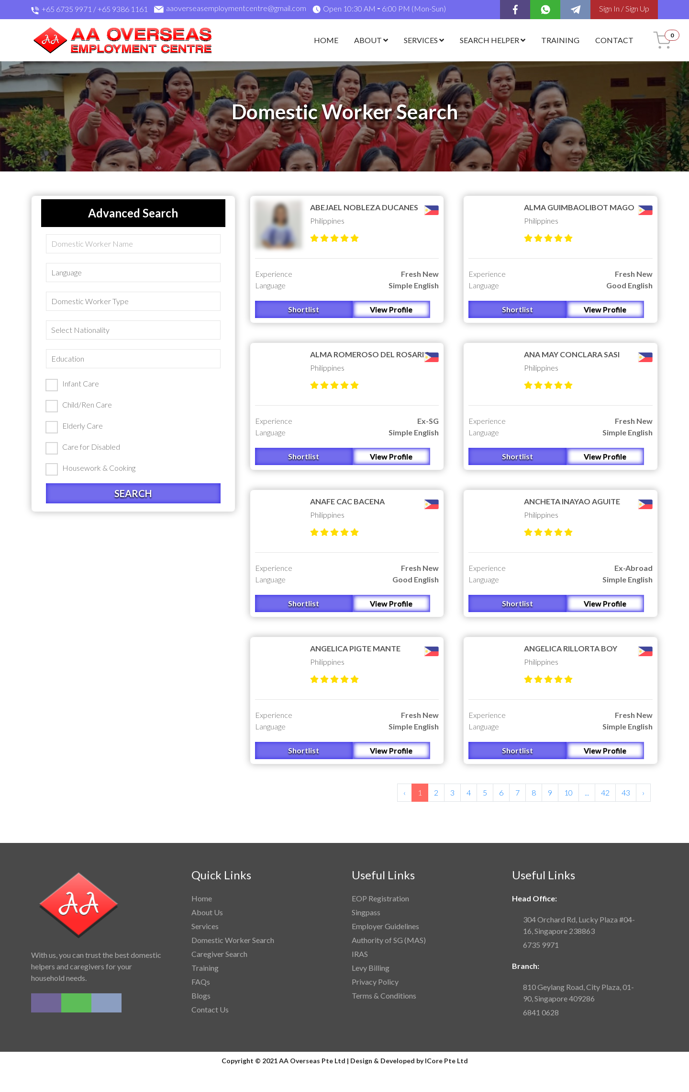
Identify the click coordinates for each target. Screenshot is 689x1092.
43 (626, 792)
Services (424, 40)
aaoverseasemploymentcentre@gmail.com (230, 9)
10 (568, 792)
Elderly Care (74, 426)
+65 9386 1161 (123, 9)
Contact (614, 40)
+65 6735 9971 (67, 9)
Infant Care (72, 384)
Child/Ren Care (78, 405)
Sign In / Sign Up (624, 8)
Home (326, 40)
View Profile (391, 309)
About (371, 40)
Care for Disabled (82, 447)
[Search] (133, 243)
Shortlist (303, 309)
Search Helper (492, 40)
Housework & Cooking (90, 468)
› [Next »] (643, 792)
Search (133, 493)
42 (605, 792)
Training (560, 40)
